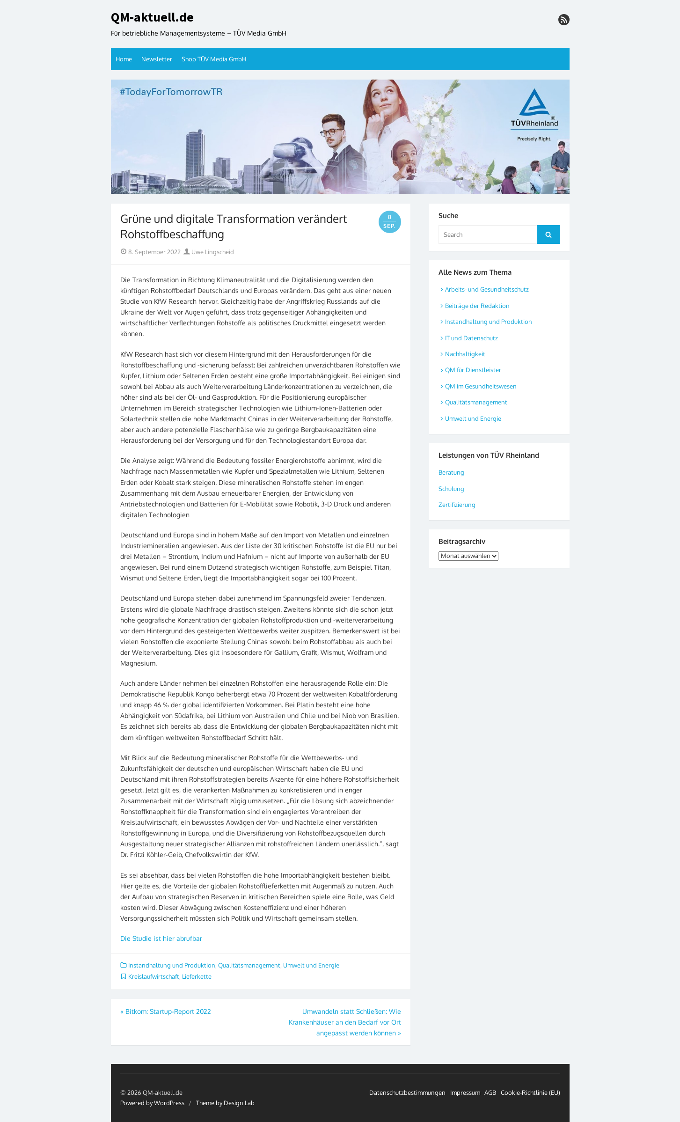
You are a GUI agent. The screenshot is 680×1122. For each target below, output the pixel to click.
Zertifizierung (457, 504)
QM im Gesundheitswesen (481, 386)
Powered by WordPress (152, 1103)
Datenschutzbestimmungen (407, 1092)
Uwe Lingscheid (208, 252)
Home (124, 59)
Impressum (465, 1092)
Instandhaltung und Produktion (171, 965)
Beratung (451, 472)
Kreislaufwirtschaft (153, 976)
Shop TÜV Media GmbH (214, 59)
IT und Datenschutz (471, 338)
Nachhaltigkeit (465, 354)
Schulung (451, 488)
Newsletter (156, 59)
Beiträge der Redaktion (477, 305)
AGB (490, 1092)
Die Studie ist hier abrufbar (161, 938)
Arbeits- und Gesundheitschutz (487, 289)
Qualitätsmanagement (249, 965)
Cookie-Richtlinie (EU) (530, 1092)
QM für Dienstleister (473, 370)
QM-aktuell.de (152, 17)
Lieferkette (197, 976)
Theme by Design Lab (225, 1103)
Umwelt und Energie (311, 965)
